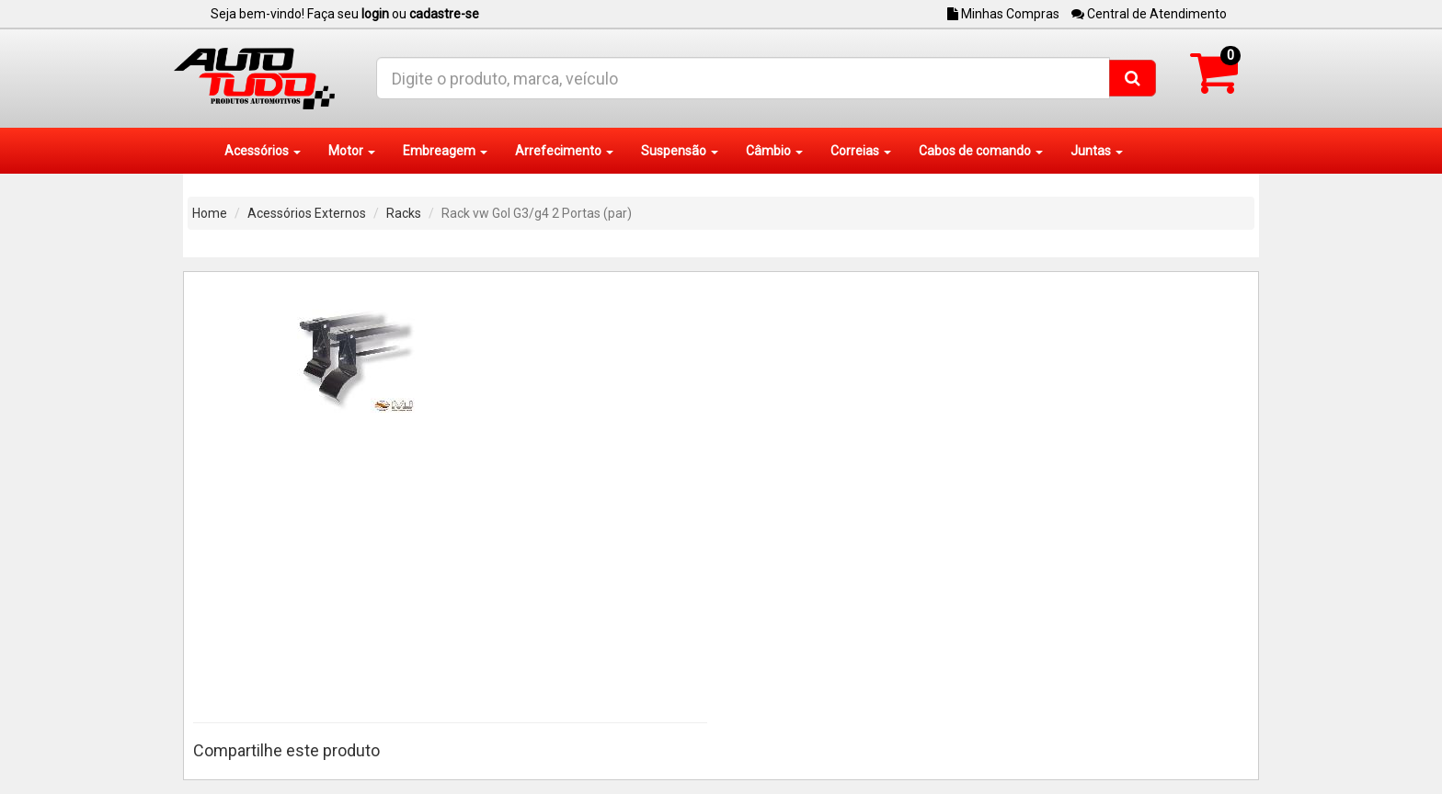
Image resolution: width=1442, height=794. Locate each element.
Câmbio (774, 150)
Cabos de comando (981, 150)
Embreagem (445, 150)
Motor (351, 150)
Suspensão (679, 150)
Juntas (1096, 150)
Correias (860, 150)
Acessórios (262, 150)
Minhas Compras (1003, 13)
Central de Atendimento (1149, 13)
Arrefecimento (564, 150)
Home (209, 213)
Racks (403, 213)
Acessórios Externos (306, 213)
